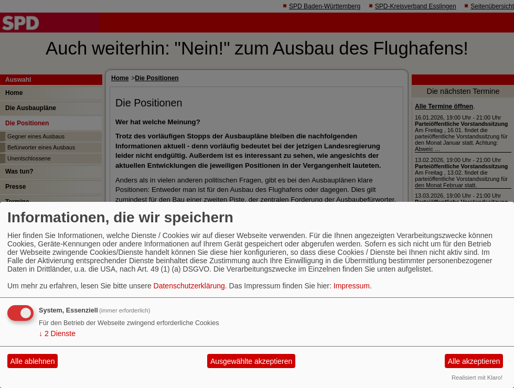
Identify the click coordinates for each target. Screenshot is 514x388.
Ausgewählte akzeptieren (251, 361)
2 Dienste (57, 333)
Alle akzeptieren (474, 361)
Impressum (352, 286)
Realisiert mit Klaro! (477, 377)
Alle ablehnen (32, 361)
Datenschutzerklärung (189, 286)
